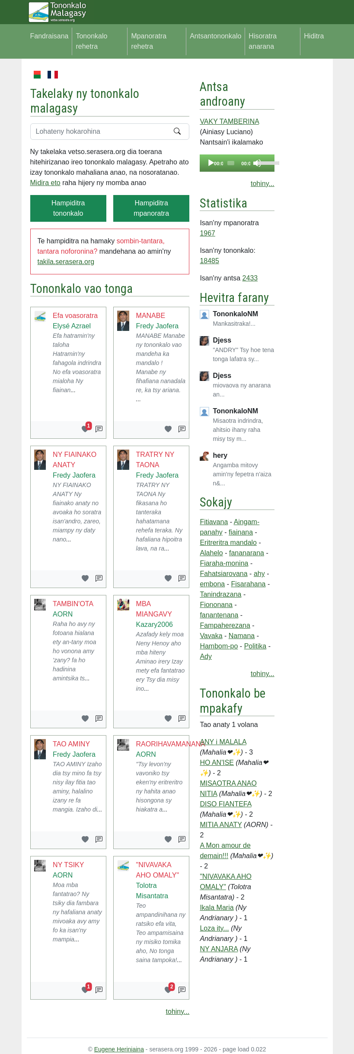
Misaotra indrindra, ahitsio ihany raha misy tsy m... (238, 429)
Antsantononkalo (215, 36)
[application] (237, 163)
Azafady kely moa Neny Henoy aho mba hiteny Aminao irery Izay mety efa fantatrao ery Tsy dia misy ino (160, 661)
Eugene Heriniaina (119, 1049)
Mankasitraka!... (234, 323)
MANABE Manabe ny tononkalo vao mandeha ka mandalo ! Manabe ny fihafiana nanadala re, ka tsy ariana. (160, 362)
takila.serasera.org (66, 261)
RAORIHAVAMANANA (170, 744)
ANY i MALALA (223, 742)
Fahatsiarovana (223, 573)
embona (212, 584)
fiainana (241, 532)
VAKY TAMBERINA (229, 121)
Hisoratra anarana (263, 41)
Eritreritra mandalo (228, 542)
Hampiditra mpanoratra (151, 208)
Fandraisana (49, 36)
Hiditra (314, 36)
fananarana (246, 553)
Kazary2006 (154, 624)
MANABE (151, 315)
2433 (250, 278)
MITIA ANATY (221, 824)
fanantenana (219, 615)
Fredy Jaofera (157, 326)
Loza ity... (214, 928)
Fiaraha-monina (224, 563)
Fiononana (216, 604)
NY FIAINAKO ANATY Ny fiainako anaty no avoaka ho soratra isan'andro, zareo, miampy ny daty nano (77, 512)
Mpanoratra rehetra (148, 41)
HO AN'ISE (217, 762)
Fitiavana (214, 521)
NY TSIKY (68, 864)
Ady (206, 656)
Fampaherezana (225, 625)
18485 (209, 260)
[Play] (211, 163)
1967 (207, 233)
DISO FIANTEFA (225, 804)
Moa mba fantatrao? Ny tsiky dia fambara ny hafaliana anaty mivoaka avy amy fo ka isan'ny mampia (77, 912)
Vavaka (211, 635)
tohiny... (178, 1011)
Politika (255, 646)
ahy (259, 573)
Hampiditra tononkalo (68, 208)
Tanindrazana (220, 594)
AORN (63, 614)
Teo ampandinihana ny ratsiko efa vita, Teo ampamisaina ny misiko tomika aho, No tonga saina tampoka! (160, 932)
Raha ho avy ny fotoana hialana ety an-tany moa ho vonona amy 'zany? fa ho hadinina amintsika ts (74, 651)
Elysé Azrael (72, 326)
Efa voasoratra (75, 315)
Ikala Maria (216, 907)
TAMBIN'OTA (73, 603)
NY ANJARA (219, 949)
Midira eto (45, 182)
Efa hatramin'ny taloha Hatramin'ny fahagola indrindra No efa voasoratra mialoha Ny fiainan (77, 362)
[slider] (231, 163)
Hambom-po (219, 646)
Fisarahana (248, 584)
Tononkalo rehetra (91, 41)
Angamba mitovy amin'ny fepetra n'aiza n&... (242, 474)
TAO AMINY (71, 744)
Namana (242, 635)
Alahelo (211, 553)
